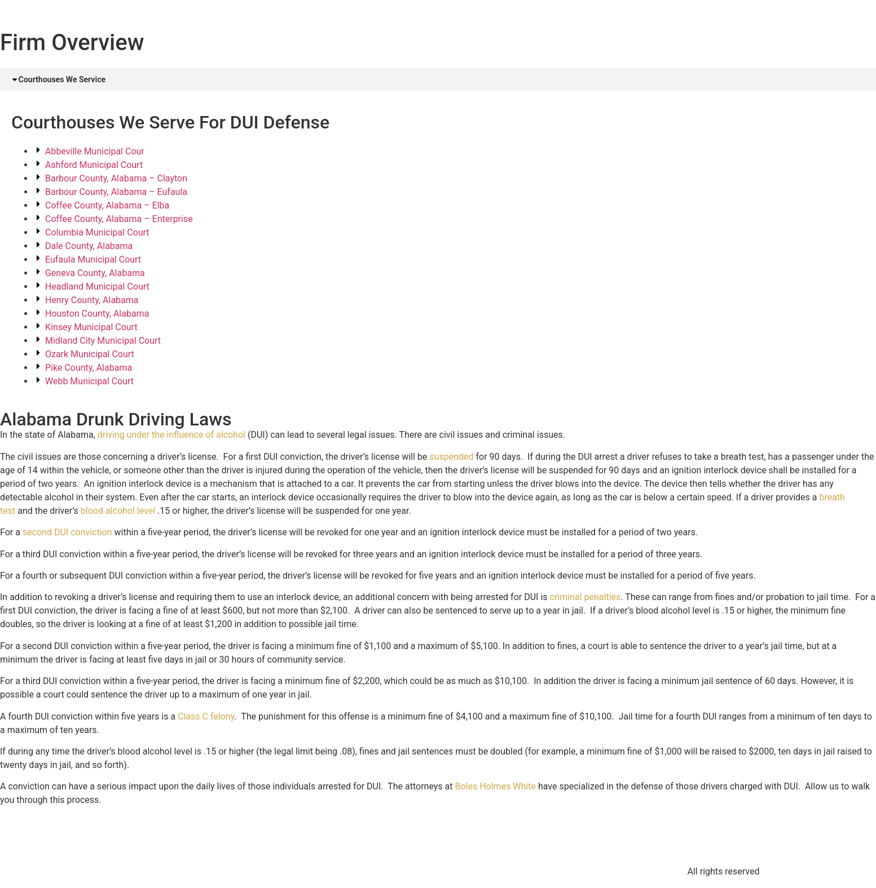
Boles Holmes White (495, 787)
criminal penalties (585, 598)
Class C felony (206, 717)
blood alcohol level (118, 511)
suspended (451, 457)
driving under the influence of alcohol (171, 435)
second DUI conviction (67, 533)
